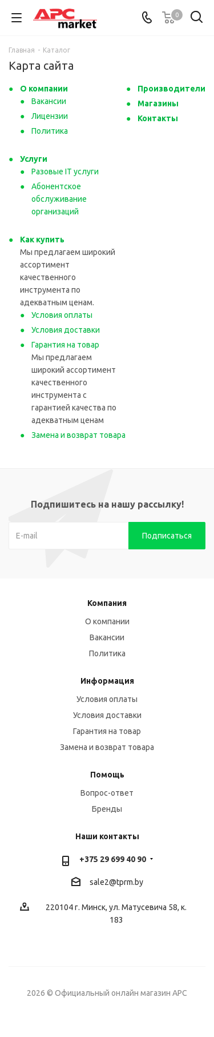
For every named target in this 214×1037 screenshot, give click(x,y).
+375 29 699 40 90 (112, 859)
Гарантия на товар (65, 344)
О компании (44, 88)
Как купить (42, 239)
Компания (107, 603)
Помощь (107, 774)
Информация (107, 680)
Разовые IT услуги (65, 171)
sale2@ (103, 882)
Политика (49, 130)
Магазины (158, 103)
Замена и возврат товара (78, 435)
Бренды (107, 808)
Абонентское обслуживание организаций (59, 199)
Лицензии (49, 116)
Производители (171, 88)
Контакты (158, 118)
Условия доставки (65, 329)
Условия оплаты (61, 315)
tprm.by (129, 882)
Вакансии (48, 101)
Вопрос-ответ (107, 792)
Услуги (33, 158)
